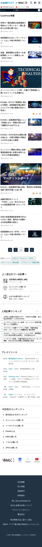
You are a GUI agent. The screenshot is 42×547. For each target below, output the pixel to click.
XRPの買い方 (11, 437)
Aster (11, 369)
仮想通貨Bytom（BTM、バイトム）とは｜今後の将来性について (13, 234)
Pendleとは (10, 431)
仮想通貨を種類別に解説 (18, 279)
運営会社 (21, 514)
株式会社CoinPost (16, 358)
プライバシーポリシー (21, 510)
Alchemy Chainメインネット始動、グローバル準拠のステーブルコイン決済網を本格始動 (24, 379)
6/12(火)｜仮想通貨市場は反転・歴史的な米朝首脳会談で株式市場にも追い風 (20, 188)
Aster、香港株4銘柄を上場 (24, 369)
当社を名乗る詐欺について (21, 505)
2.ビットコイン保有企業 (10, 262)
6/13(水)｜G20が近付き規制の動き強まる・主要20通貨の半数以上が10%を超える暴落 (13, 137)
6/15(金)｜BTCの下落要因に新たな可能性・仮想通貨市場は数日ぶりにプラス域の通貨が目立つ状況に (13, 106)
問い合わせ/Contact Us (21, 501)
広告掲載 (21, 482)
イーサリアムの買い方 (15, 426)
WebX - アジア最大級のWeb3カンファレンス (21, 524)
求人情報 (21, 486)
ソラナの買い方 (12, 442)
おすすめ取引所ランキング (19, 296)
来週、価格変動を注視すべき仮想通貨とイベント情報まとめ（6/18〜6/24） (13, 55)
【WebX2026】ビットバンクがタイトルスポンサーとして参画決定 (24, 361)
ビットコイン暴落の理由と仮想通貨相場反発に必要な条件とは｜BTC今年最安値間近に (13, 152)
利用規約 (21, 495)
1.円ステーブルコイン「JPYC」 (23, 258)
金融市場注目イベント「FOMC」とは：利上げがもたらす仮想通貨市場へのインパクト (13, 203)
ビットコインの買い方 (17, 287)
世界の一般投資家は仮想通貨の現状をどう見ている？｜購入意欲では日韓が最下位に (13, 25)
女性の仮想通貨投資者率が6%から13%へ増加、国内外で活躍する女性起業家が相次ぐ (13, 219)
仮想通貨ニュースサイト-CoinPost (25, 535)
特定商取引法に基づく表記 (21, 520)
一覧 (36, 311)
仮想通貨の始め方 (7, 7)
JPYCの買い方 (11, 448)
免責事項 (21, 491)
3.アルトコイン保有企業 (30, 262)
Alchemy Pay (14, 376)
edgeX (11, 394)
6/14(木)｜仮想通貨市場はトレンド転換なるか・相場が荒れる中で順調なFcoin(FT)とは (13, 122)
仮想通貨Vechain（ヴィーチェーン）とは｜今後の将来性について (13, 40)
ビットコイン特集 (22, 7)
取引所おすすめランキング (16, 415)
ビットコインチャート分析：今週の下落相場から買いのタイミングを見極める (20, 91)
